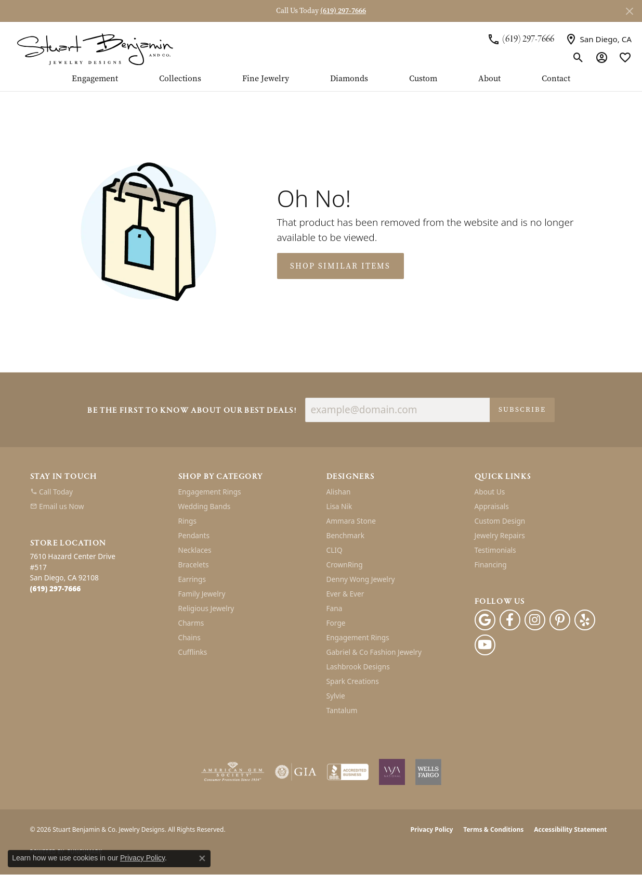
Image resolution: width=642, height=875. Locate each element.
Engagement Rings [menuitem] (209, 492)
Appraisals (492, 506)
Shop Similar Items (340, 266)
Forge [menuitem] (336, 623)
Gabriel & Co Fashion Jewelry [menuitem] (374, 652)
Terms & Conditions (493, 829)
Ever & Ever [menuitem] (345, 594)
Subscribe (522, 409)
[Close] (629, 11)
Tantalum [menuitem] (342, 710)
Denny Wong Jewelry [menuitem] (360, 579)
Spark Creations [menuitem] (352, 681)
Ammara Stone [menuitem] (351, 521)
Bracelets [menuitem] (193, 564)
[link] (520, 39)
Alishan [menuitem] (338, 492)
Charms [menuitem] (191, 623)
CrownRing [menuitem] (344, 564)
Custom (423, 79)
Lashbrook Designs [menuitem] (358, 666)
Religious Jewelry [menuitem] (206, 608)
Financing (491, 564)
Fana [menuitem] (334, 608)
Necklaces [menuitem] (195, 550)
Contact (556, 79)
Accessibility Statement (570, 829)
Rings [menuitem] (187, 521)
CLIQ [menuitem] (334, 550)
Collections (180, 79)
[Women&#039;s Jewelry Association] (392, 772)
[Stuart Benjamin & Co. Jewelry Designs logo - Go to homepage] (95, 48)
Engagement (95, 79)
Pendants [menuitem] (193, 535)
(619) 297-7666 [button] (343, 11)
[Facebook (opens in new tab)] (510, 620)
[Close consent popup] (202, 858)
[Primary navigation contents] (321, 82)
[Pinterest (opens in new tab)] (559, 620)
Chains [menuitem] (189, 637)
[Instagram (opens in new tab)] (535, 620)
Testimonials (495, 550)
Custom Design (500, 521)
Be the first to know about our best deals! (191, 411)
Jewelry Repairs (500, 535)
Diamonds (349, 79)
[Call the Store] (55, 588)
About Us (490, 492)
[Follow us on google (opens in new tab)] (485, 620)
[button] (578, 57)
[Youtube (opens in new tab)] (485, 645)
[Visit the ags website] (233, 772)
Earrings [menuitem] (192, 579)
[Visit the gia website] (296, 772)
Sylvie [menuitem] (335, 696)
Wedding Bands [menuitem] (204, 506)
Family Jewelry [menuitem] (202, 594)
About (489, 79)
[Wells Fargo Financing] (428, 772)
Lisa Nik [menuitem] (339, 506)
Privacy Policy (432, 829)
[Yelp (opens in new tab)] (584, 620)
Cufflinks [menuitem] (192, 652)
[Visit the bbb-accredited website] (348, 772)
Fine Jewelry (265, 79)
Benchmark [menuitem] (345, 535)
